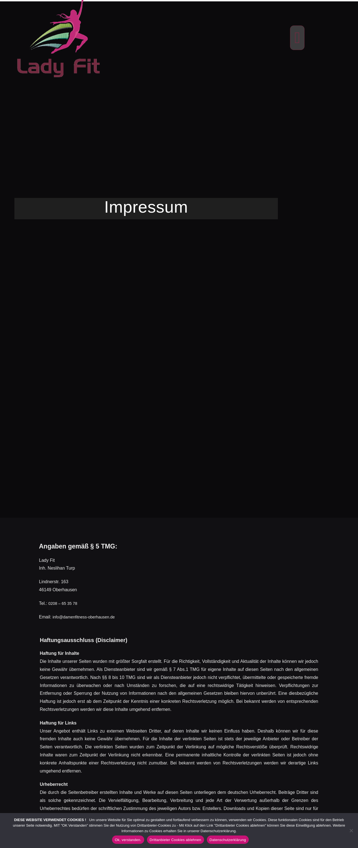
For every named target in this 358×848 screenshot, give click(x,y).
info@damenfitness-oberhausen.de (86, 617)
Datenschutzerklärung (228, 840)
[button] (297, 38)
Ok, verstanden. (128, 840)
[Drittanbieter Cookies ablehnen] (351, 830)
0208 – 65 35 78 (64, 603)
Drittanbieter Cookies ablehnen (175, 840)
